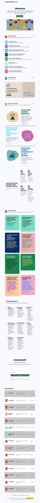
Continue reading (10, 227)
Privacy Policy (23, 495)
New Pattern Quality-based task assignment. (23, 475)
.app (16, 2)
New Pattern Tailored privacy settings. (23, 420)
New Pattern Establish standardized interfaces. (23, 441)
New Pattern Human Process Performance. (23, 462)
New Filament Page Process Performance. (23, 433)
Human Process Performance (14, 58)
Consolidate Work (12, 41)
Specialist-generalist (30, 94)
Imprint (27, 495)
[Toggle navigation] (34, 2)
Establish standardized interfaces (16, 50)
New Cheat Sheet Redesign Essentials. (23, 427)
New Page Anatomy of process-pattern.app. (23, 394)
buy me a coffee (30, 498)
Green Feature (11, 62)
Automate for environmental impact (16, 54)
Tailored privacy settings (14, 45)
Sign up (20, 375)
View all (33, 36)
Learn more (19, 16)
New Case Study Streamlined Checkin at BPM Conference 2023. (24, 448)
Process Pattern (10, 2)
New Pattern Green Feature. (21, 468)
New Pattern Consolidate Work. (21, 400)
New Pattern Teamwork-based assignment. (23, 489)
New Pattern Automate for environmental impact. (23, 455)
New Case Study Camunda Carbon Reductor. (23, 414)
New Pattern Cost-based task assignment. (23, 482)
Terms (19, 495)
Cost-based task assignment (15, 70)
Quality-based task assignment (15, 66)
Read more (9, 95)
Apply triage (29, 92)
